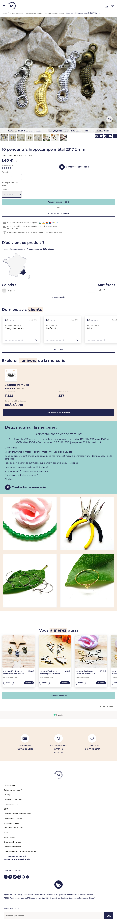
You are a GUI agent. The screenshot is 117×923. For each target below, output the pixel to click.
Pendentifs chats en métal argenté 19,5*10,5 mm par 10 (49, 672)
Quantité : (6, 172)
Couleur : (5, 189)
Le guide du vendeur (13, 799)
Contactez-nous (11, 804)
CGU (6, 809)
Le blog (7, 795)
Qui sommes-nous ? (13, 790)
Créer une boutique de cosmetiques (20, 851)
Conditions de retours (53, 232)
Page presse (9, 837)
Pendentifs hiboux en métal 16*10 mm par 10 (13, 672)
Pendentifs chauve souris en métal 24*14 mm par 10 (85, 672)
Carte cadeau (9, 785)
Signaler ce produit (106, 706)
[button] (21, 340)
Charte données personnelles (17, 814)
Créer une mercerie (12, 847)
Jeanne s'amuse (7, 165)
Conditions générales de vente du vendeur (24, 232)
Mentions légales (11, 823)
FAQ (6, 832)
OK (109, 915)
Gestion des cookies (13, 818)
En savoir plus (12, 228)
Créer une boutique (12, 842)
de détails (60, 297)
